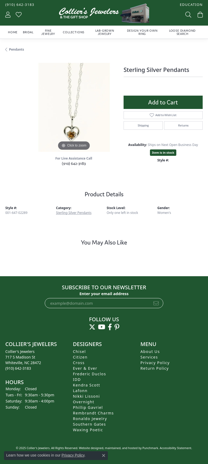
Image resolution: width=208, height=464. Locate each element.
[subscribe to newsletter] (156, 303)
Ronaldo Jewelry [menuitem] (90, 418)
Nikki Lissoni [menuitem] (86, 396)
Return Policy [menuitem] (154, 368)
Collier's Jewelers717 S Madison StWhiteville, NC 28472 (23, 360)
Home (13, 32)
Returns (183, 125)
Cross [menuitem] (79, 362)
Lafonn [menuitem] (80, 390)
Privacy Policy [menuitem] (155, 362)
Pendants (16, 49)
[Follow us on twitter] (92, 327)
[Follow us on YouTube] (101, 327)
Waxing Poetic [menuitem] (88, 429)
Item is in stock (163, 152)
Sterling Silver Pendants (73, 212)
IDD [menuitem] (77, 379)
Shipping (143, 125)
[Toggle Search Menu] (187, 15)
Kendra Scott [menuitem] (86, 385)
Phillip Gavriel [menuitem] (88, 407)
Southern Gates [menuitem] (89, 424)
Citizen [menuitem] (80, 357)
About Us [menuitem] (150, 351)
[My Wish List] (19, 15)
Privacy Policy (73, 455)
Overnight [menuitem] (83, 401)
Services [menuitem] (149, 357)
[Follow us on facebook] (110, 327)
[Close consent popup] (103, 455)
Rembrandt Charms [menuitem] (93, 413)
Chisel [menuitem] (79, 351)
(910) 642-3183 (74, 163)
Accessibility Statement (175, 448)
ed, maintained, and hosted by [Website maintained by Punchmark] (121, 448)
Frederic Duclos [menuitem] (89, 373)
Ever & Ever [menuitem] (85, 368)
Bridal (28, 32)
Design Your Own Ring (142, 32)
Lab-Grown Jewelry (104, 32)
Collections (73, 32)
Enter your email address (104, 293)
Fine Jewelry (48, 32)
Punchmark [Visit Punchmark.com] (150, 448)
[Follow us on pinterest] (117, 327)
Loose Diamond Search (182, 32)
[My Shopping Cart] (200, 15)
